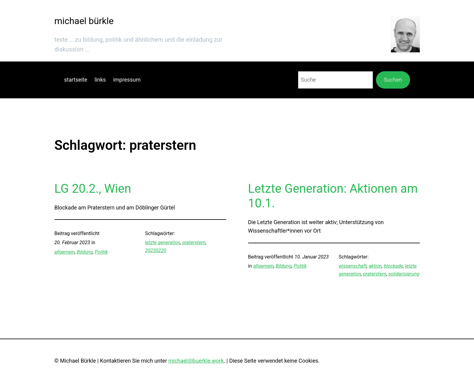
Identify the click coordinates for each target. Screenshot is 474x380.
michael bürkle (84, 21)
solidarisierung (404, 274)
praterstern (193, 242)
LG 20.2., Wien (92, 188)
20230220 (156, 250)
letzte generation (162, 242)
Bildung (85, 252)
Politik (101, 252)
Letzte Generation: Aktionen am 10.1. (333, 195)
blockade (393, 266)
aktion (375, 266)
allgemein (64, 252)
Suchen (393, 79)
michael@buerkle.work (196, 360)
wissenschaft (353, 266)
